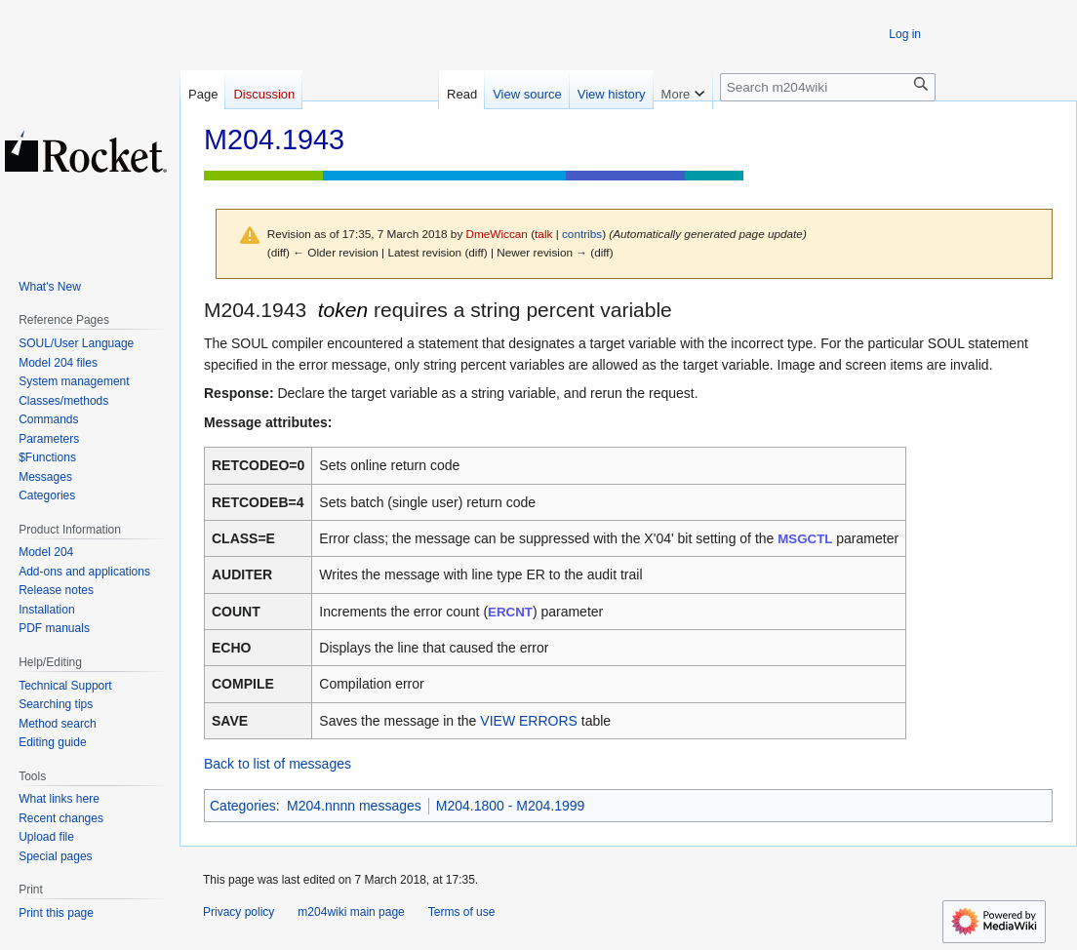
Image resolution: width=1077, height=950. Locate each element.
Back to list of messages (277, 764)
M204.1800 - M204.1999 (510, 805)
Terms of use (462, 912)
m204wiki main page (351, 912)
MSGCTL (805, 539)
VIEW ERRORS (529, 721)
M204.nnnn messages (354, 805)
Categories (243, 805)
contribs (582, 233)
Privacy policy (238, 912)
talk (543, 233)
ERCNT (510, 612)
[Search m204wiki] (828, 87)
